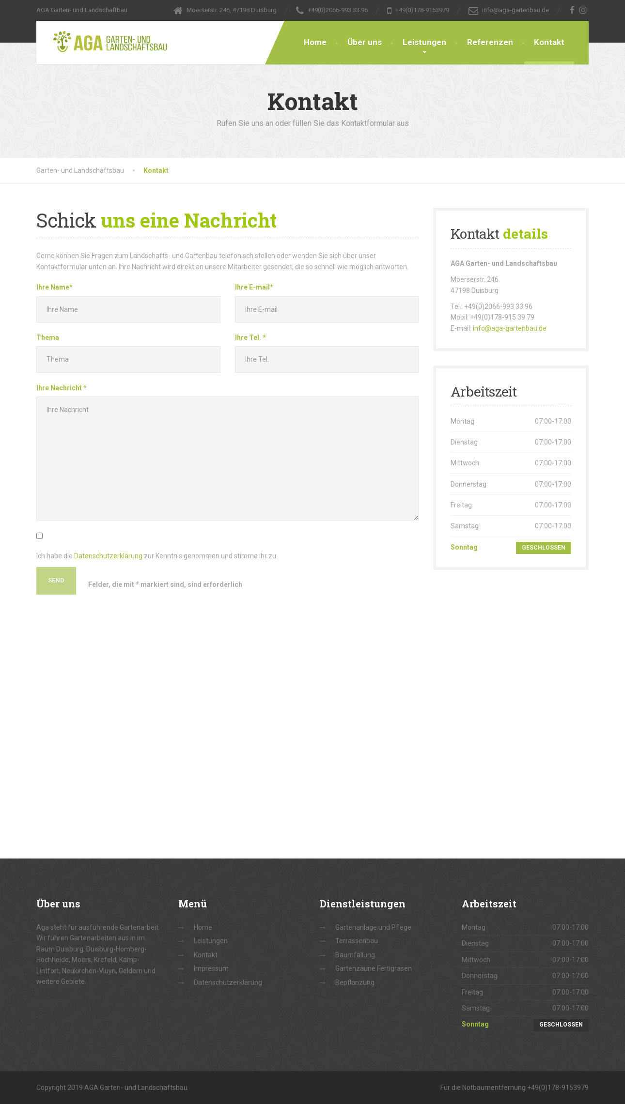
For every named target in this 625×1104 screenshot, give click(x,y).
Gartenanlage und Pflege (373, 927)
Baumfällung (355, 955)
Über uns (364, 42)
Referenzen (490, 42)
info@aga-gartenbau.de (510, 328)
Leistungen (424, 42)
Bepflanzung (355, 982)
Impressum (211, 968)
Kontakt (549, 42)
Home (315, 42)
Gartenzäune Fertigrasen (373, 968)
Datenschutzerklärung (108, 556)
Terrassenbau (356, 941)
